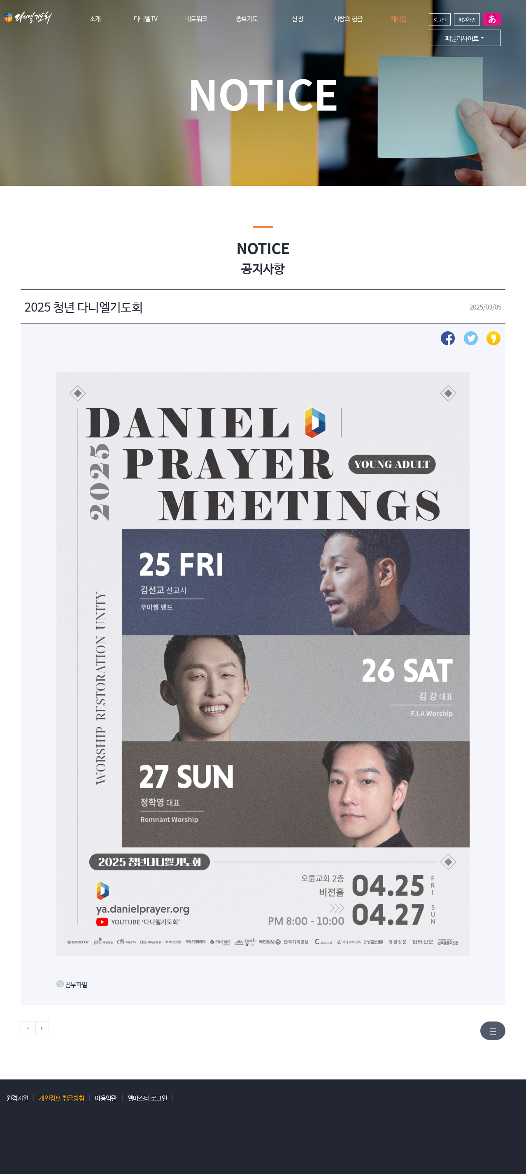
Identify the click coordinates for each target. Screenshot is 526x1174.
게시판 (399, 18)
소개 (95, 18)
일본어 (492, 19)
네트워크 (196, 18)
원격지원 (17, 1097)
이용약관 (105, 1097)
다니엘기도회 (28, 18)
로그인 (439, 19)
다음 (42, 1028)
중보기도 (247, 18)
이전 (27, 1028)
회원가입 (467, 19)
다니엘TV (146, 18)
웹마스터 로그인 (147, 1097)
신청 (297, 18)
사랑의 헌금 (348, 18)
